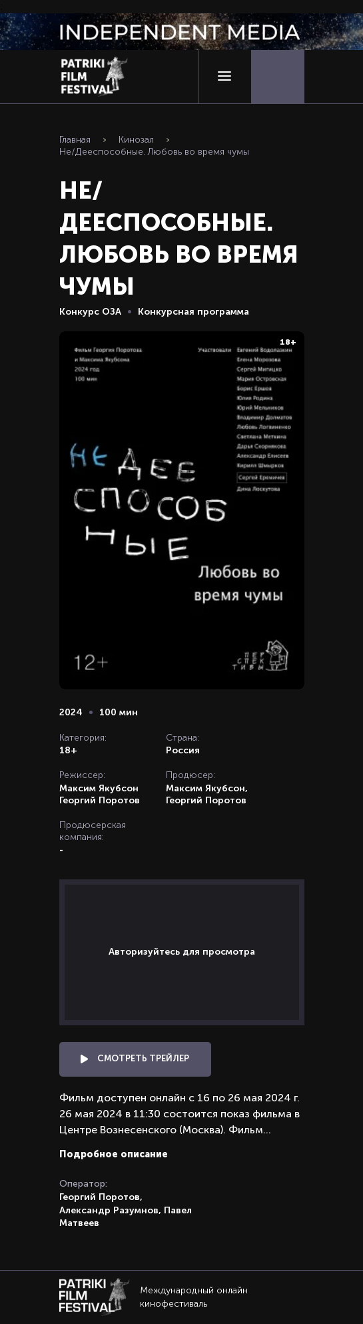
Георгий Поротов (99, 800)
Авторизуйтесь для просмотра (182, 951)
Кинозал (136, 140)
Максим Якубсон (99, 788)
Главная (75, 140)
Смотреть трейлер (135, 1058)
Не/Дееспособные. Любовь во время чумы (154, 152)
